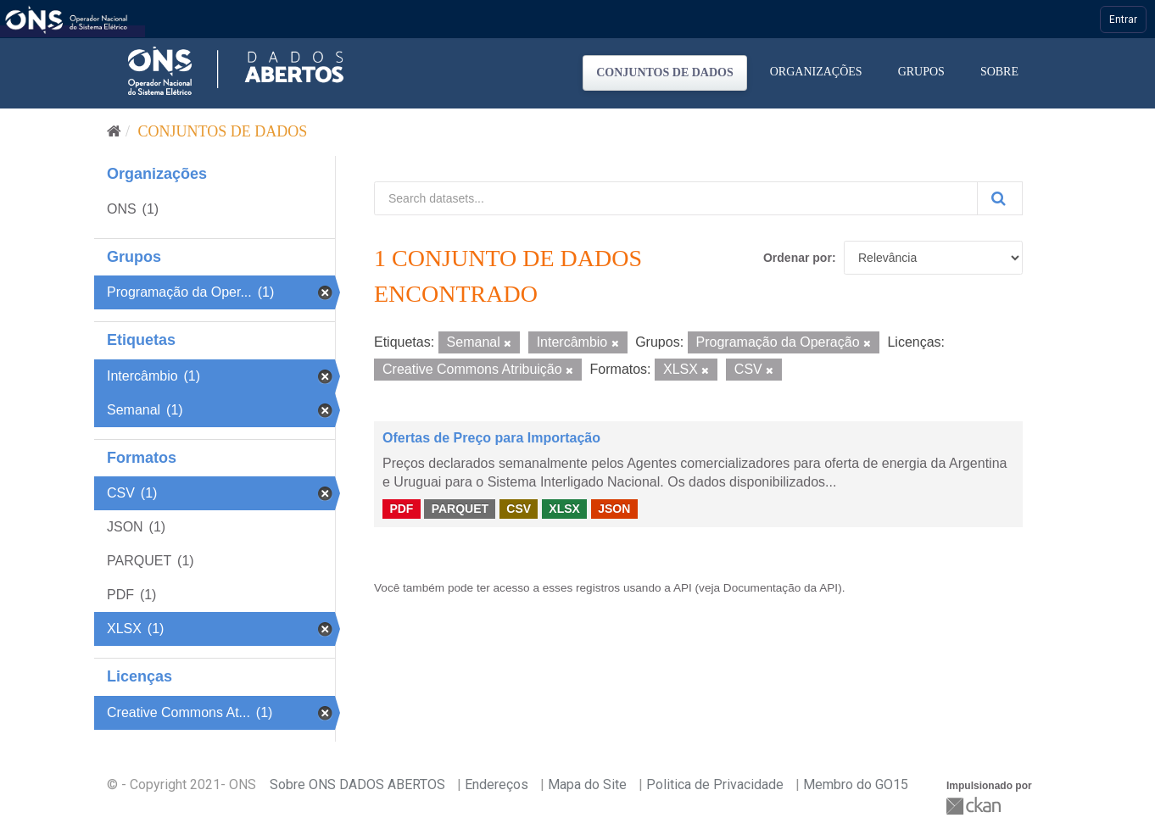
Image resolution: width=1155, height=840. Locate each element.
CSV (518, 508)
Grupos (921, 71)
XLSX (564, 508)
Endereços (496, 784)
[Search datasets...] (676, 198)
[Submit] (1000, 198)
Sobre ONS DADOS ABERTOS (357, 784)
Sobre (999, 71)
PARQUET (460, 508)
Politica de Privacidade (715, 784)
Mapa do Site (587, 784)
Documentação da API (780, 587)
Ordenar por (797, 257)
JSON (614, 508)
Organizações (816, 71)
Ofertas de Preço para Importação (491, 438)
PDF (401, 508)
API (682, 587)
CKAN (975, 806)
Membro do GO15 (855, 784)
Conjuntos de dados (665, 72)
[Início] (114, 131)
